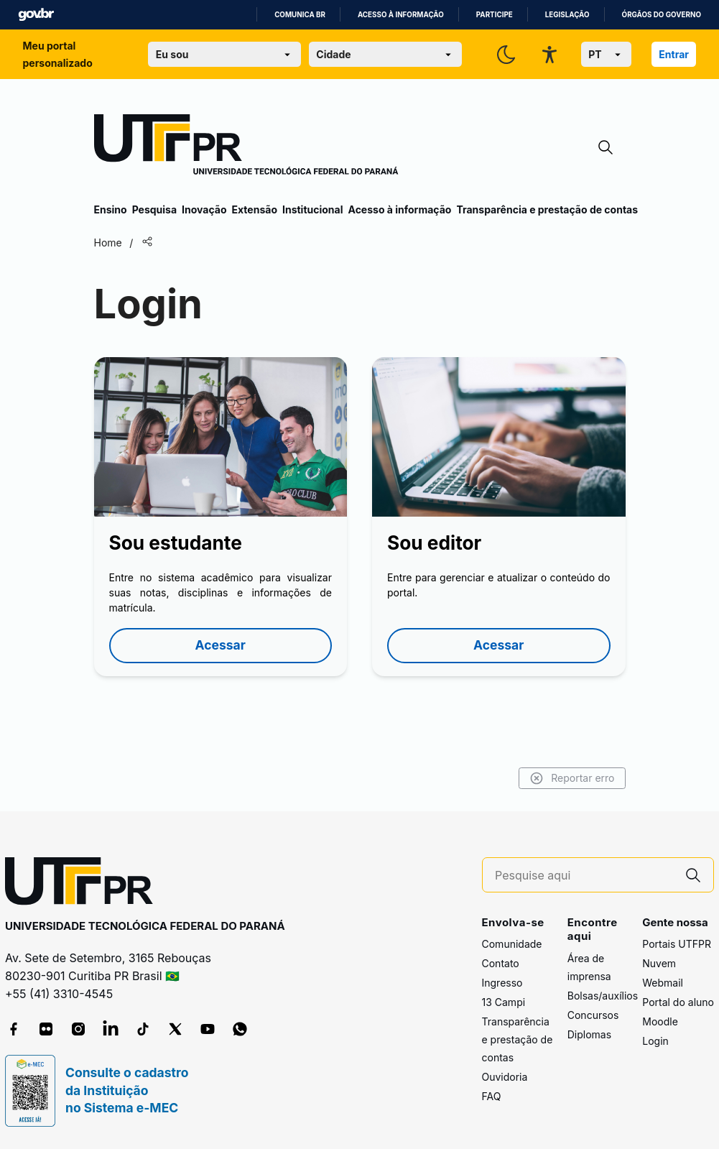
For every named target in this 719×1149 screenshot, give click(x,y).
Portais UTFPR (676, 944)
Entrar (674, 54)
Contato (500, 963)
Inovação (204, 209)
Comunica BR (299, 15)
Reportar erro (572, 778)
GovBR (36, 15)
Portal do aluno (678, 1002)
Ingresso (502, 983)
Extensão (254, 209)
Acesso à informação (401, 15)
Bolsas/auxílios (602, 995)
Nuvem (659, 963)
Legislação (567, 15)
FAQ (491, 1096)
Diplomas (589, 1034)
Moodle (660, 1021)
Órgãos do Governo (661, 15)
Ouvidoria (505, 1077)
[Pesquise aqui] (584, 875)
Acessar (220, 644)
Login (655, 1041)
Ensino (110, 209)
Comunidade (512, 944)
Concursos (593, 1015)
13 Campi (504, 1002)
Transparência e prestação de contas (547, 209)
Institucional (312, 209)
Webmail (662, 983)
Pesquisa (154, 209)
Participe (494, 15)
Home (108, 242)
